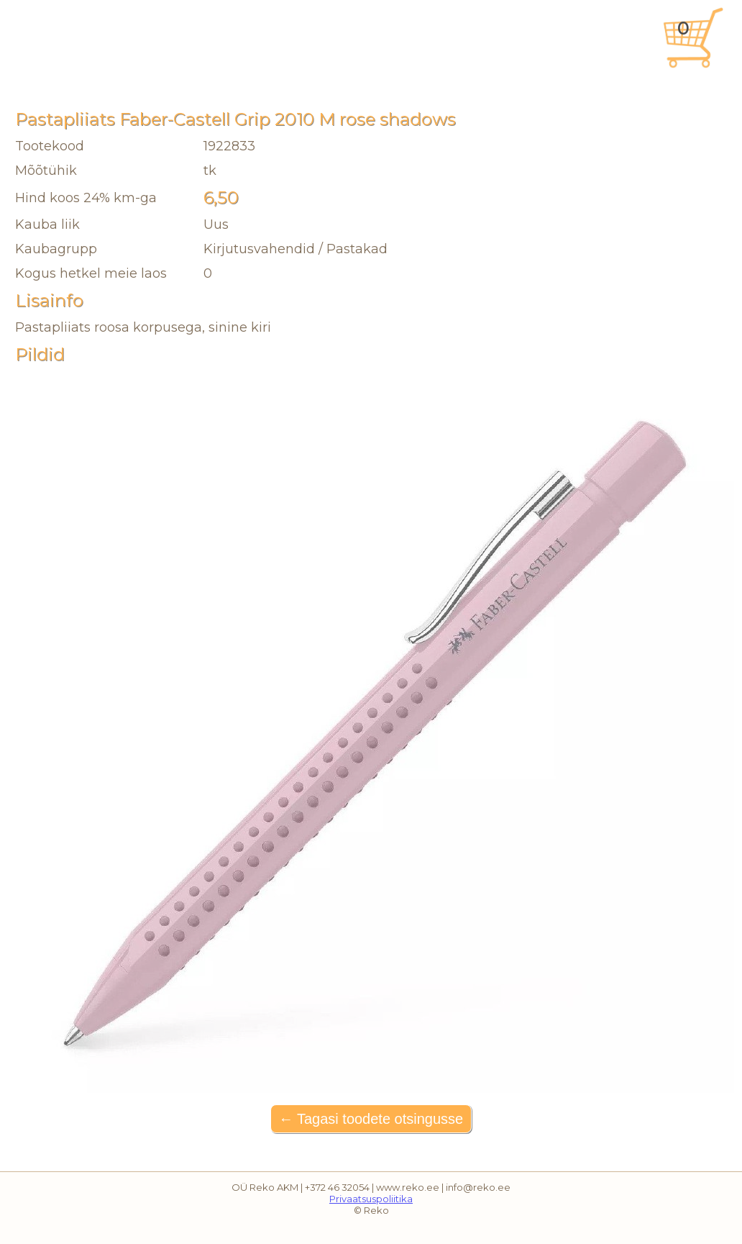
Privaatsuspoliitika (371, 1198)
